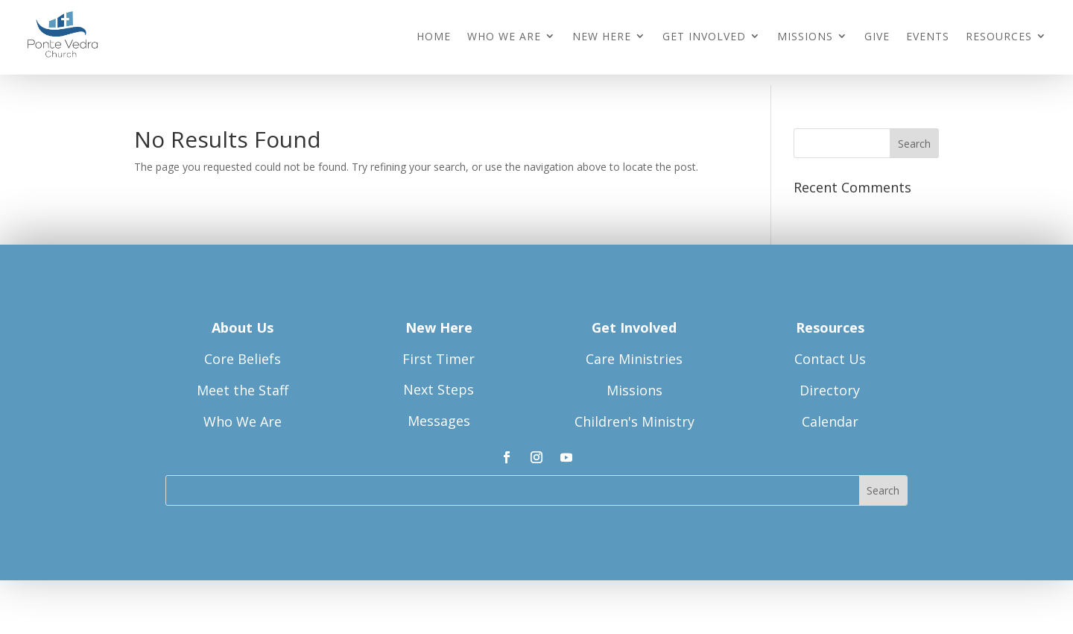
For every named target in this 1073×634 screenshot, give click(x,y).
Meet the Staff (242, 393)
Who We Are (504, 37)
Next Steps (438, 392)
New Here (601, 37)
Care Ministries (634, 362)
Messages (439, 424)
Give (877, 37)
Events (927, 37)
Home (434, 37)
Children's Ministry (634, 424)
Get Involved (704, 37)
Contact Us (830, 362)
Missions (805, 37)
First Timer (438, 361)
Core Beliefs (242, 362)
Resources (999, 37)
